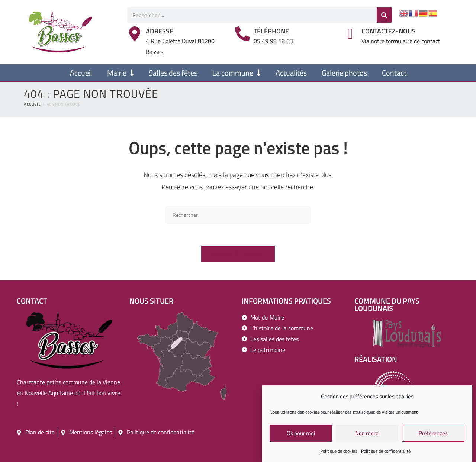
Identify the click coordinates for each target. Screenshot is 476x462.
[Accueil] (32, 104)
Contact (394, 72)
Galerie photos (344, 72)
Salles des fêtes (173, 72)
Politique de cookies (338, 452)
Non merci (367, 434)
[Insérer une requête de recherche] (238, 215)
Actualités (291, 72)
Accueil (81, 72)
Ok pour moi (301, 434)
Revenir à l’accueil (238, 253)
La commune (236, 72)
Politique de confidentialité (386, 452)
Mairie (120, 72)
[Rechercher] (384, 15)
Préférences (433, 434)
